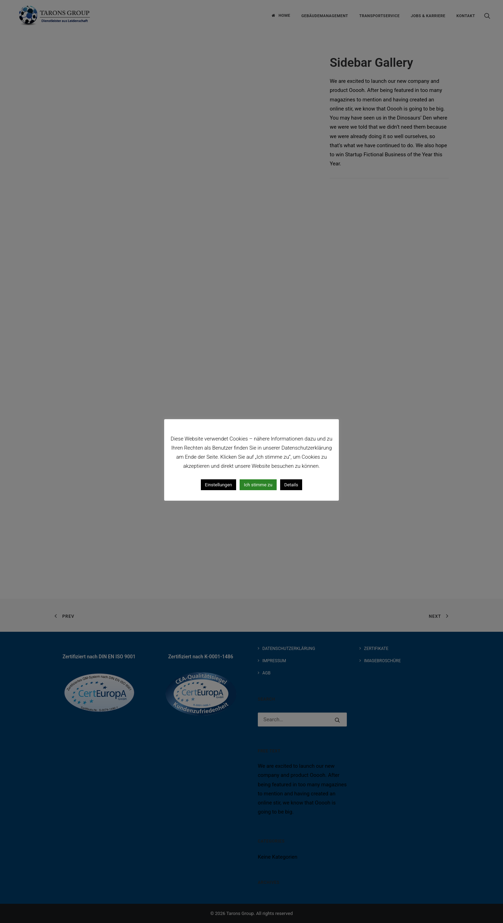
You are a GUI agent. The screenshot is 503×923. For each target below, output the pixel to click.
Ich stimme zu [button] (258, 484)
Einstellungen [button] (218, 484)
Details (291, 484)
